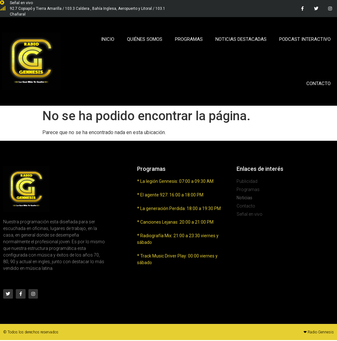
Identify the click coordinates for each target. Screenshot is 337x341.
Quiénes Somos (144, 39)
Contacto (318, 83)
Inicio (107, 39)
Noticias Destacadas (241, 39)
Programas (189, 39)
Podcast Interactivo (305, 39)
